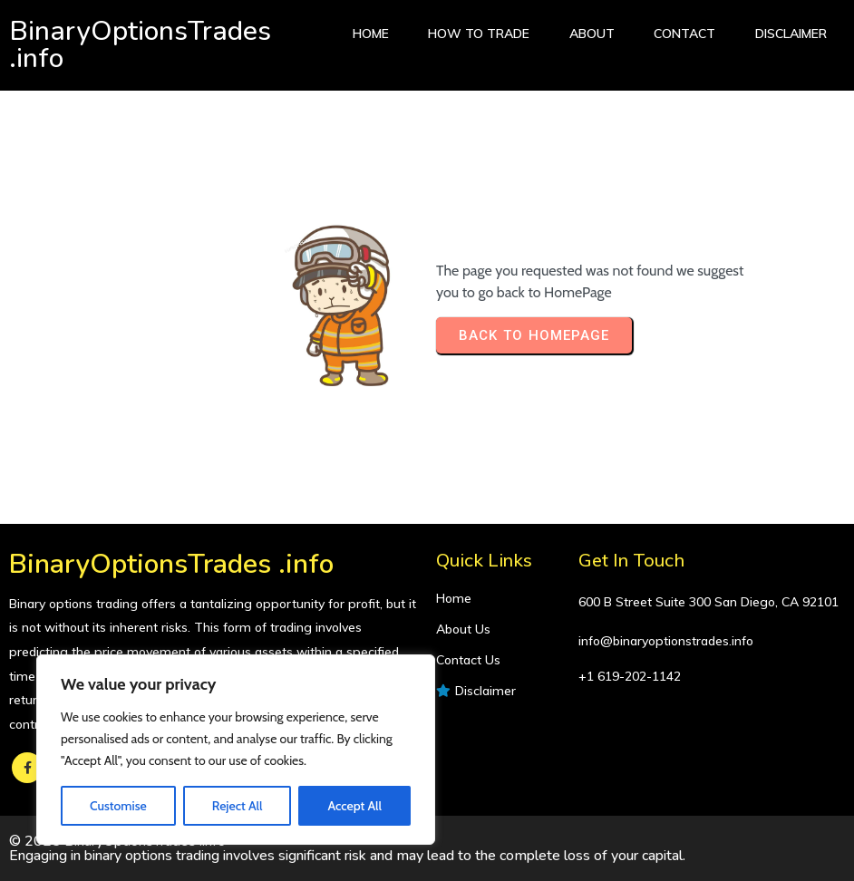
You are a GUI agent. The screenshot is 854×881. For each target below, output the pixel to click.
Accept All (354, 806)
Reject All (237, 806)
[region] (235, 749)
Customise (118, 806)
